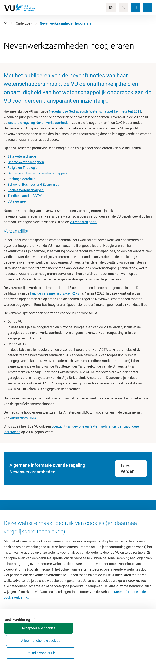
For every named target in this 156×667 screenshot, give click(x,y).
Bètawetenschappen (23, 156)
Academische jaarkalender (99, 527)
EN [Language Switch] (111, 7)
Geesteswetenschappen (26, 162)
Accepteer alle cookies (81, 649)
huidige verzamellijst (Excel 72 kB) (55, 293)
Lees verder (127, 468)
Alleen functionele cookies (109, 649)
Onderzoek (24, 23)
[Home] (6, 23)
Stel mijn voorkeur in (137, 649)
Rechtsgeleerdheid (21, 179)
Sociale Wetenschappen (26, 190)
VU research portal (83, 222)
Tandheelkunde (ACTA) (25, 196)
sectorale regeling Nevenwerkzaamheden (39, 123)
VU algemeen (18, 201)
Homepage (12, 527)
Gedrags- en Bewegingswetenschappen (37, 173)
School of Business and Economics (33, 184)
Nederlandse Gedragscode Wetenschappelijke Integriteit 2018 (95, 111)
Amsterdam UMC (23, 418)
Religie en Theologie (23, 168)
